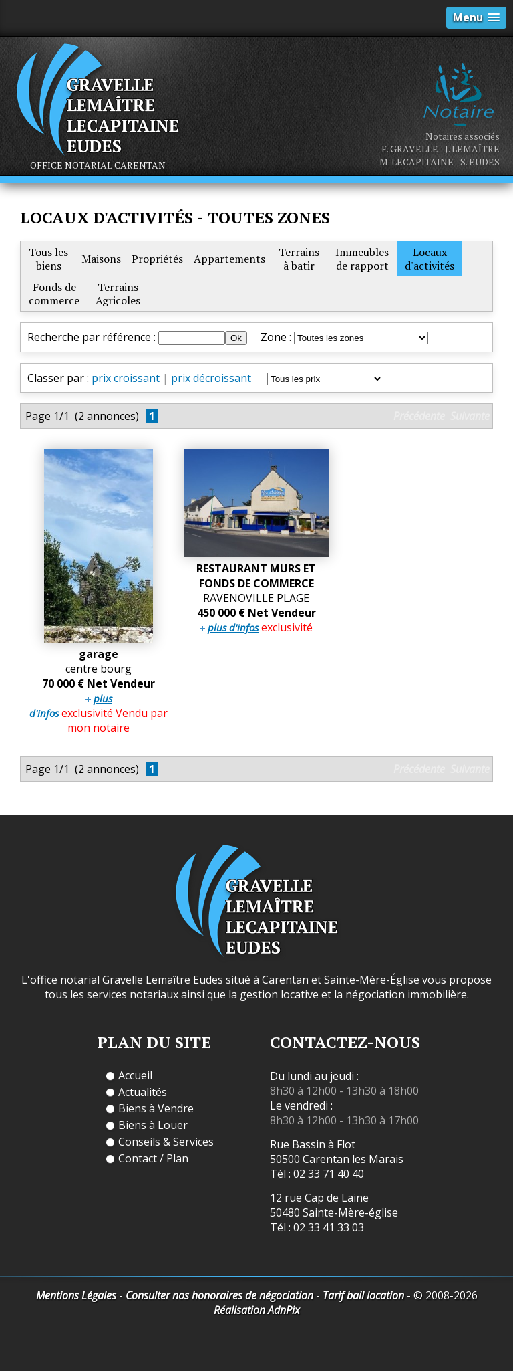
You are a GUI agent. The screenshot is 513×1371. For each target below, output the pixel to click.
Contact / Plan (153, 1159)
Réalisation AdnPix (257, 1310)
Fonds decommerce (54, 294)
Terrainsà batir (299, 259)
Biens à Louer (153, 1125)
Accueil (135, 1076)
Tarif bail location (363, 1295)
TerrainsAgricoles (118, 294)
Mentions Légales (76, 1295)
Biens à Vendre (156, 1108)
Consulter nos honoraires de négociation (219, 1295)
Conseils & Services (166, 1142)
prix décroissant (211, 378)
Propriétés (157, 258)
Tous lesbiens (48, 259)
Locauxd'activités (429, 259)
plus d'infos (233, 627)
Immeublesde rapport (362, 259)
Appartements (229, 258)
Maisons (101, 258)
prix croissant (126, 378)
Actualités (142, 1092)
